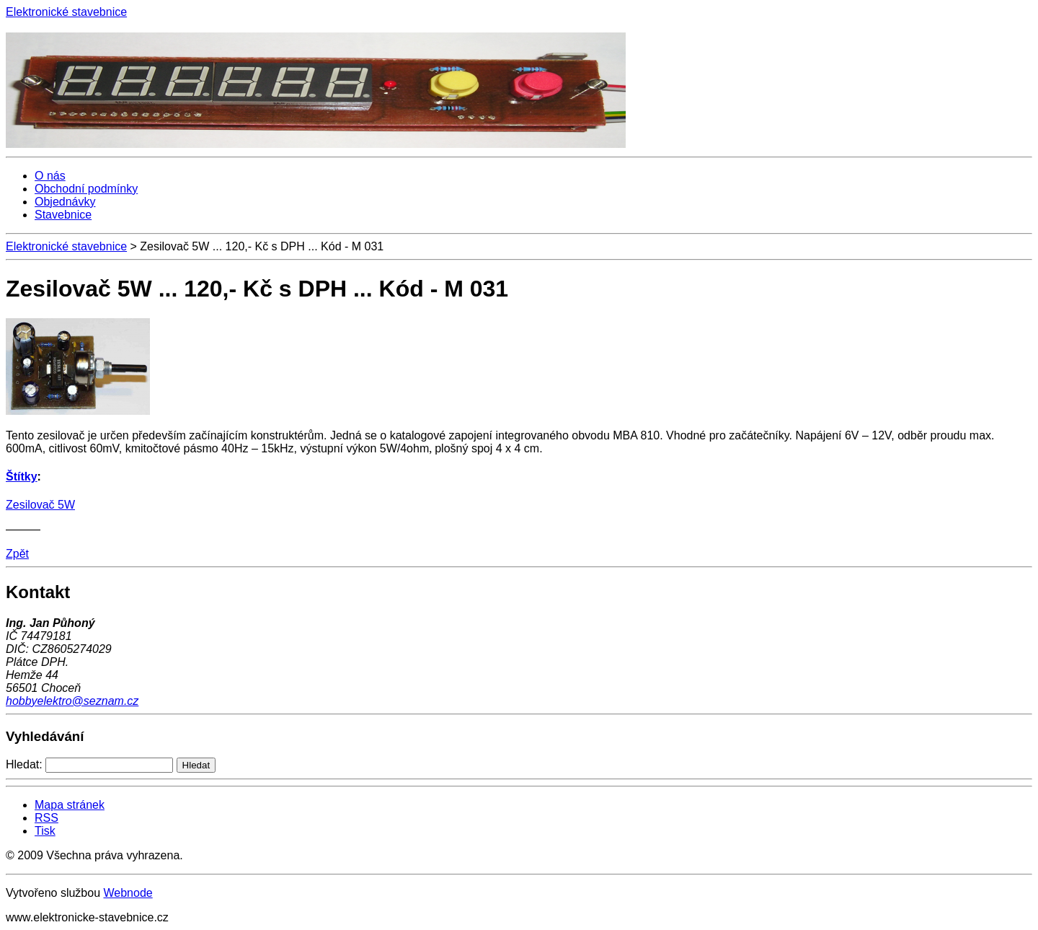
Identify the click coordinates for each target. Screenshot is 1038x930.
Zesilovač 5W (40, 505)
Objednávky (65, 202)
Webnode (127, 893)
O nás (50, 176)
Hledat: (24, 764)
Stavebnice (63, 215)
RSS (46, 818)
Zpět (17, 554)
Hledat (196, 765)
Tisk (45, 831)
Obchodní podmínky (86, 189)
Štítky (21, 476)
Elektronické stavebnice (66, 246)
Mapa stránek (70, 805)
